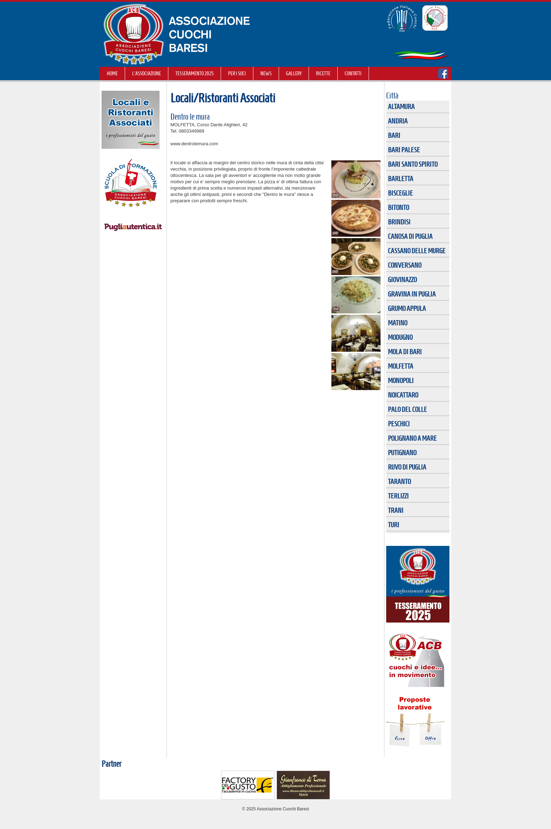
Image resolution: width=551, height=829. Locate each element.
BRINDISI (399, 222)
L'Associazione (146, 73)
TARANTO (399, 481)
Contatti (353, 73)
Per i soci (237, 73)
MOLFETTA (400, 366)
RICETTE (323, 73)
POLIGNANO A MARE (412, 438)
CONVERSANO (404, 265)
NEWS (266, 73)
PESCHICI (399, 424)
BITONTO (398, 207)
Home (112, 73)
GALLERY (294, 73)
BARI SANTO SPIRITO (412, 164)
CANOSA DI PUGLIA (410, 236)
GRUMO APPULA (407, 308)
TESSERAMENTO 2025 (194, 73)
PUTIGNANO (402, 453)
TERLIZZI (398, 496)
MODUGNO (400, 337)
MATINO (397, 323)
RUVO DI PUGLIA (407, 467)
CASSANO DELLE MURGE (417, 251)
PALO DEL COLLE (407, 409)
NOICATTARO (403, 395)
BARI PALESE (404, 150)
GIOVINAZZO (402, 279)
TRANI (395, 510)
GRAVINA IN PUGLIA (412, 294)
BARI (394, 135)
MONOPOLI (401, 380)
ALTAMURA (401, 106)
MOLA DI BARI (405, 352)
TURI (393, 525)
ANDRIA (398, 121)
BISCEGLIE (400, 193)
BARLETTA (400, 179)
